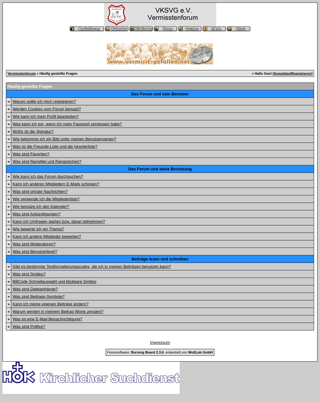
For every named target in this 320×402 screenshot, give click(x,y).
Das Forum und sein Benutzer (160, 94)
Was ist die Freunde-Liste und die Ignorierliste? (54, 146)
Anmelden (282, 73)
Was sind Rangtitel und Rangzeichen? (46, 161)
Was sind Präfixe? (28, 326)
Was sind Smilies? (29, 274)
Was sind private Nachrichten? (40, 191)
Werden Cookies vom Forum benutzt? (46, 109)
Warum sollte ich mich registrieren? (44, 101)
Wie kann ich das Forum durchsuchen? (47, 176)
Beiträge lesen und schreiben (160, 259)
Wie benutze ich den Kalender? (40, 206)
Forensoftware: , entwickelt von (160, 352)
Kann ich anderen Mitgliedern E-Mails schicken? (55, 184)
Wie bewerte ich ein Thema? (38, 229)
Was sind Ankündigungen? (36, 214)
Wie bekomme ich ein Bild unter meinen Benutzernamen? (64, 139)
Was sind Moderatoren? (34, 244)
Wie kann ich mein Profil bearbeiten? (45, 116)
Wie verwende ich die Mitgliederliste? (45, 199)
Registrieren (301, 73)
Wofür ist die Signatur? (32, 131)
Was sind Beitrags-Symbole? (38, 296)
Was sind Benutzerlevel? (34, 251)
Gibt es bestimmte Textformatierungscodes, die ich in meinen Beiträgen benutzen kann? (91, 266)
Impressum (160, 342)
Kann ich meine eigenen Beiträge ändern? (50, 304)
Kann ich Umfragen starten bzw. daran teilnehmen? (58, 221)
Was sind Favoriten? (30, 154)
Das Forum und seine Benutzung (160, 169)
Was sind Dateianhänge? (35, 289)
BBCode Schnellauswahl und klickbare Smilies (54, 281)
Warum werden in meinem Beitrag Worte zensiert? (57, 311)
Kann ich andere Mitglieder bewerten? (46, 236)
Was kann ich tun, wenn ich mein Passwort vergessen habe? (67, 124)
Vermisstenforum (22, 73)
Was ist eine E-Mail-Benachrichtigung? (47, 319)
